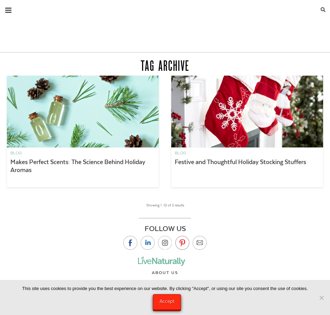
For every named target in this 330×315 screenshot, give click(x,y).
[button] (8, 8)
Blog (16, 153)
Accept (166, 301)
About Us (165, 272)
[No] (321, 297)
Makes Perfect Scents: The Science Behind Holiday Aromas (77, 166)
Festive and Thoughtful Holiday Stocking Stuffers (240, 162)
